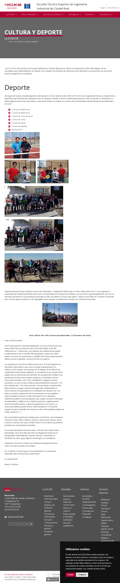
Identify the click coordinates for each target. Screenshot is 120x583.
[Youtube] (27, 524)
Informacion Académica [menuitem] (53, 14)
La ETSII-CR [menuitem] (10, 14)
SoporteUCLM (15, 516)
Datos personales (29, 577)
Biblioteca (105, 499)
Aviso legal (9, 577)
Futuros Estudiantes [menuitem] (29, 14)
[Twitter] (14, 524)
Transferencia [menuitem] (105, 14)
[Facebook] (10, 524)
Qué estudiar (69, 496)
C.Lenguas (86, 517)
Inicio (10, 41)
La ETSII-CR (18, 41)
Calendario (68, 519)
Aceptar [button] (71, 575)
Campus (47, 502)
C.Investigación (88, 505)
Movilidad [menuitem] (89, 14)
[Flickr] (31, 524)
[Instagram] (22, 524)
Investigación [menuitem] (74, 14)
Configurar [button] (82, 575)
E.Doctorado (87, 508)
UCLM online (69, 505)
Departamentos (89, 502)
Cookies (18, 577)
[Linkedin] (18, 524)
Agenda (47, 511)
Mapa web (32, 579)
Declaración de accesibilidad (15, 579)
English (102, 8)
